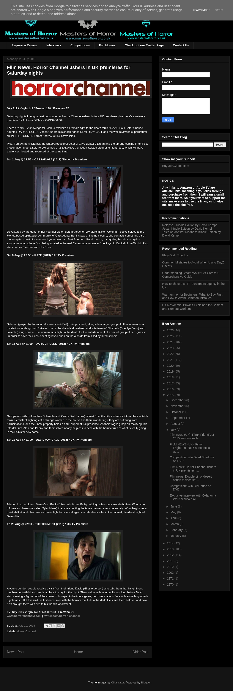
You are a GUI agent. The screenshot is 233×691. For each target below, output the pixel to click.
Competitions (80, 45)
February (176, 530)
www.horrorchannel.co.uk (24, 615)
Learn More (201, 10)
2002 (171, 572)
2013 (171, 549)
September (178, 418)
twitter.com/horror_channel (62, 615)
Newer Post (15, 652)
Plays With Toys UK (175, 255)
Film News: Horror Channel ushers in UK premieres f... (193, 468)
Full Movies (107, 45)
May (173, 512)
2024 (171, 342)
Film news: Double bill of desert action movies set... (191, 478)
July (173, 429)
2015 (171, 395)
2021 (171, 360)
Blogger (146, 682)
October (176, 412)
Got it (218, 10)
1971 (171, 578)
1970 (171, 584)
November (177, 406)
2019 (171, 371)
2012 (171, 555)
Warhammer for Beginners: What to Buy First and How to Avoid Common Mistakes (192, 296)
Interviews (53, 45)
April (173, 518)
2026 (171, 330)
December (177, 400)
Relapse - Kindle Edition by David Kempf (189, 225)
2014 (171, 543)
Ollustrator (117, 682)
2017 (171, 383)
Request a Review (24, 45)
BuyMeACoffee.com (175, 166)
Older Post (140, 652)
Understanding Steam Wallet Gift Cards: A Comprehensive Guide (190, 274)
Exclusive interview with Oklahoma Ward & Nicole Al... (193, 497)
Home (78, 652)
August (175, 423)
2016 (171, 389)
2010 (171, 567)
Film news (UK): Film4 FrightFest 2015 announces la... (192, 436)
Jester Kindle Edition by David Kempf (187, 228)
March (175, 524)
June (174, 506)
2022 (171, 354)
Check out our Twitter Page (144, 45)
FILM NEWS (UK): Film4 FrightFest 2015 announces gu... (190, 448)
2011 (171, 561)
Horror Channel (26, 631)
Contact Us (181, 45)
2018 (171, 377)
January (176, 535)
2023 (171, 348)
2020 (171, 365)
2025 (171, 336)
